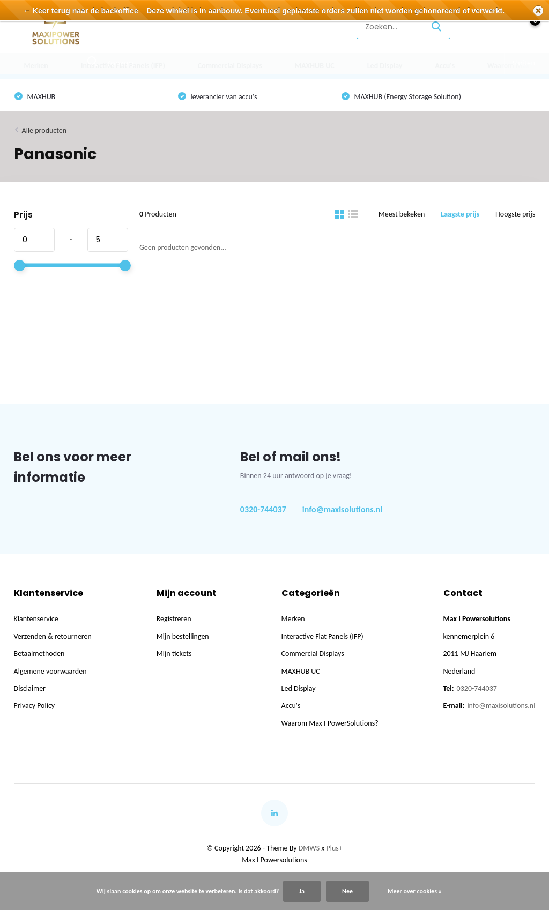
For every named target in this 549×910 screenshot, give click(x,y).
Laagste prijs (460, 214)
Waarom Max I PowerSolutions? (330, 723)
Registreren (174, 618)
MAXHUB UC (315, 65)
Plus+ (335, 848)
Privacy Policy (34, 705)
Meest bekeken (402, 214)
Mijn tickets (174, 653)
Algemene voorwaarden (50, 671)
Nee (347, 891)
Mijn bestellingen (183, 636)
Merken (36, 65)
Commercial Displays (230, 65)
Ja (302, 891)
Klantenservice (316, 26)
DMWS (309, 848)
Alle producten (44, 130)
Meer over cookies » (415, 891)
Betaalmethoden (39, 653)
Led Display (385, 65)
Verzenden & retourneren (53, 636)
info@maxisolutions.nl (342, 509)
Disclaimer (30, 688)
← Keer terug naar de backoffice (80, 10)
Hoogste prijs (515, 214)
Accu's (445, 65)
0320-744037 (263, 509)
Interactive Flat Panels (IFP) (123, 65)
